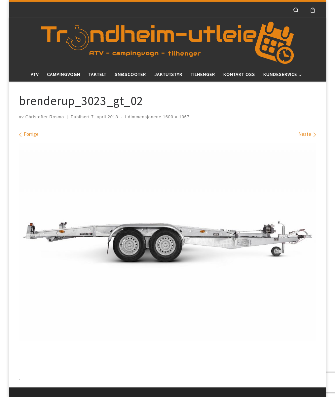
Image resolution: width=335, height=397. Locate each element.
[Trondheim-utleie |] (167, 41)
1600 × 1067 (175, 117)
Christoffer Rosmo (44, 117)
